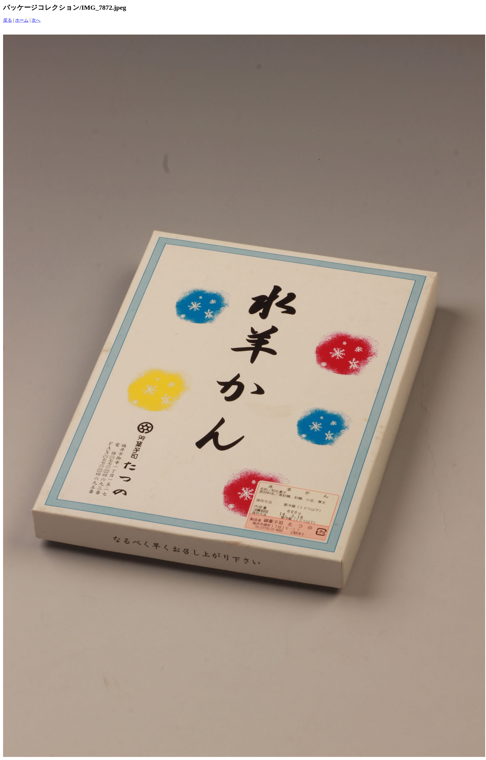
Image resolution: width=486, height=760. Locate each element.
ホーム (21, 20)
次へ (36, 20)
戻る (7, 20)
